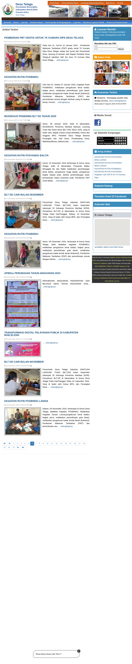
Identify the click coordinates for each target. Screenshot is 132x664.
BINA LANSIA (100, 160)
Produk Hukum (36, 22)
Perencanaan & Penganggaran (58, 22)
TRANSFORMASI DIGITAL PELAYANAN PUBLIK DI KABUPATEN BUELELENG (41, 333)
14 (66, 443)
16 (75, 443)
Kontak (120, 3)
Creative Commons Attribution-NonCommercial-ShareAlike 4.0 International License (113, 278)
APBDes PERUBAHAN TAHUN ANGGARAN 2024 (32, 273)
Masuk (120, 49)
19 (4, 447)
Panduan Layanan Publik (93, 22)
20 (9, 447)
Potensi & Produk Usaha (117, 22)
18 (84, 443)
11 (52, 443)
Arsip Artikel (103, 151)
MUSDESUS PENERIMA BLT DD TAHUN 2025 (30, 116)
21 (14, 447)
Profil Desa (54, 3)
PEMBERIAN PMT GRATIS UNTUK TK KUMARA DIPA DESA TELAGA (43, 37)
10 (47, 443)
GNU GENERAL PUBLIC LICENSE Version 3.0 (111, 266)
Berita (16, 22)
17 (79, 443)
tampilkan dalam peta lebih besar (109, 247)
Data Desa (110, 3)
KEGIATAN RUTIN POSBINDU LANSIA (26, 401)
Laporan (77, 22)
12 (56, 443)
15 (70, 443)
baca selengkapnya (117, 101)
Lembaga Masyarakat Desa (92, 3)
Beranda (7, 22)
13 (61, 443)
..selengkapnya (62, 60)
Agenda (24, 22)
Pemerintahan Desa (70, 3)
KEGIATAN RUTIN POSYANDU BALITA (26, 155)
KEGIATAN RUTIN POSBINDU (21, 77)
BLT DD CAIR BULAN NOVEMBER (24, 361)
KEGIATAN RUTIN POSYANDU (108, 157)
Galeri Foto (102, 57)
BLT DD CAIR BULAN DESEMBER (23, 194)
